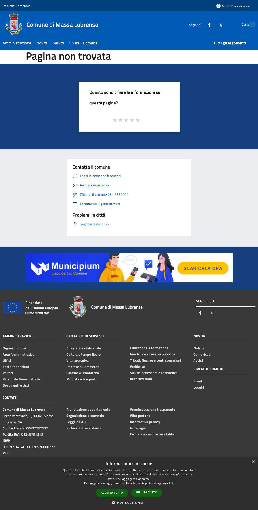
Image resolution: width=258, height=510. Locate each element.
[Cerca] (250, 24)
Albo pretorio (140, 415)
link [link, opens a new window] (171, 483)
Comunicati (202, 354)
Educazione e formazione (149, 348)
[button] (129, 502)
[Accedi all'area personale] (233, 6)
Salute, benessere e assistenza (153, 372)
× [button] (253, 462)
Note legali (138, 428)
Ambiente (137, 366)
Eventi (198, 381)
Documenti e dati (16, 385)
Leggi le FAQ (76, 421)
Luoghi (198, 387)
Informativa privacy (145, 421)
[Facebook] (199, 24)
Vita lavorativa (77, 360)
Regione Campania (17, 5)
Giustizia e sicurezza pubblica (152, 354)
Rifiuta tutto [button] (146, 492)
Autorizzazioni (141, 379)
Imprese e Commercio (83, 366)
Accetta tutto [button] (112, 493)
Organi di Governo (17, 348)
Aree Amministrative (18, 354)
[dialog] (129, 483)
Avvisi (198, 360)
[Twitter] (210, 24)
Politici (8, 373)
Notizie (198, 348)
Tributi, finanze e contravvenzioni (155, 360)
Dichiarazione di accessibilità (152, 434)
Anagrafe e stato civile (83, 348)
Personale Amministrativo (23, 379)
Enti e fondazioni (16, 366)
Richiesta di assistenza (83, 428)
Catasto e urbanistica (82, 373)
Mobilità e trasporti (81, 379)
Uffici (7, 360)
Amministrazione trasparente (152, 409)
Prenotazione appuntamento (88, 409)
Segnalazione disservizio (85, 415)
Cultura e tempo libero (83, 354)
